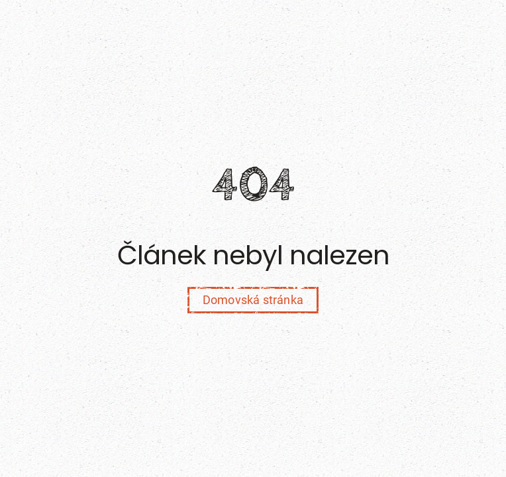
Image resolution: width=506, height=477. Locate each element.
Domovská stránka (253, 300)
